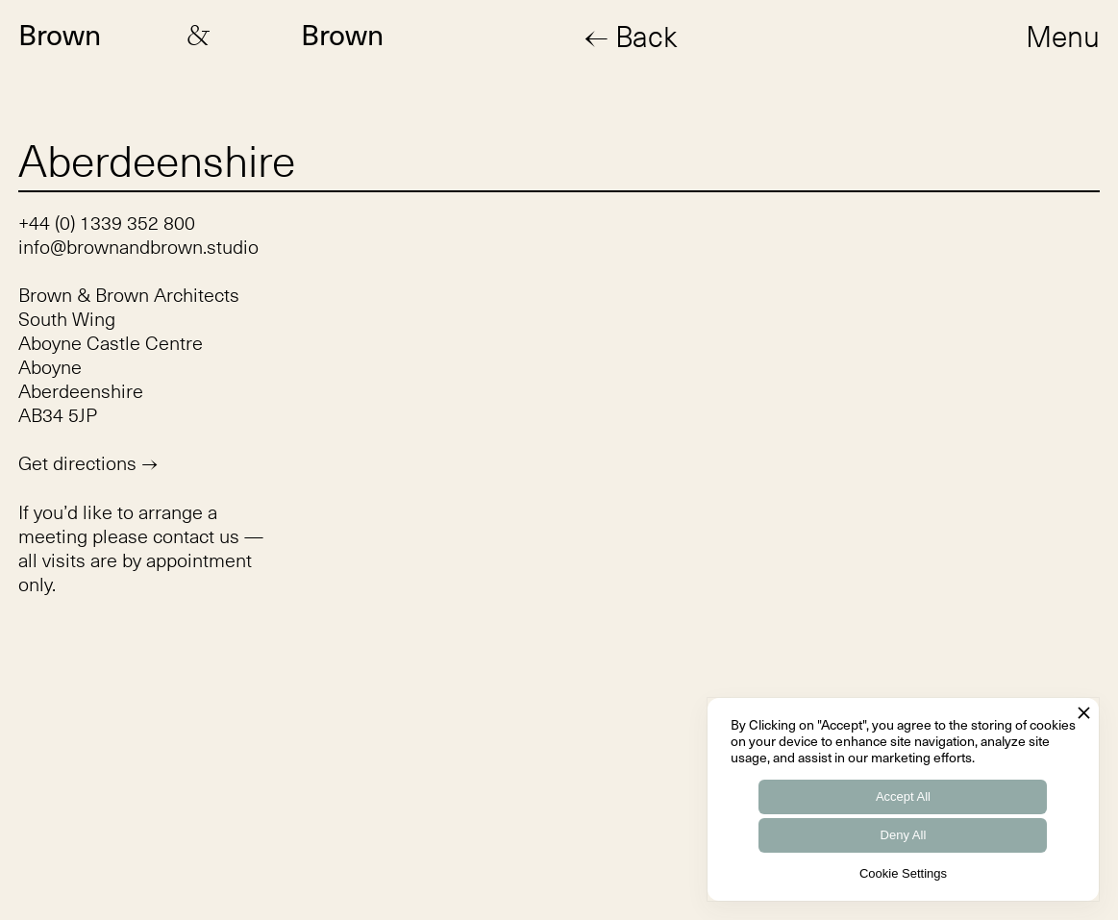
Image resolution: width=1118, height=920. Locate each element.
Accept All (903, 796)
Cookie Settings (903, 873)
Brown (59, 35)
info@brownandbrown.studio (138, 247)
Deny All (904, 835)
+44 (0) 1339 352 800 (106, 223)
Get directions (88, 463)
